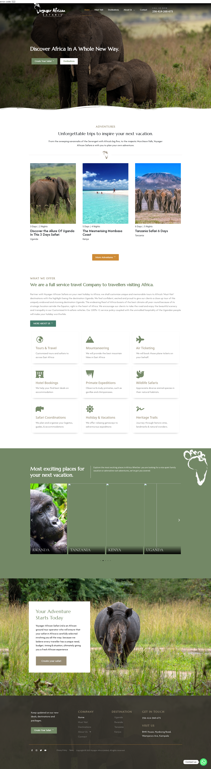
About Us (129, 10)
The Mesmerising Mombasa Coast (102, 232)
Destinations (113, 10)
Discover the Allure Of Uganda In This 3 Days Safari (52, 232)
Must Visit (98, 10)
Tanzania (119, 727)
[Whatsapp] (203, 762)
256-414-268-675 (162, 11)
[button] (32, 520)
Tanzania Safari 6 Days (151, 230)
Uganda (118, 717)
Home (87, 10)
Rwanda (118, 722)
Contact (143, 10)
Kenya (117, 731)
